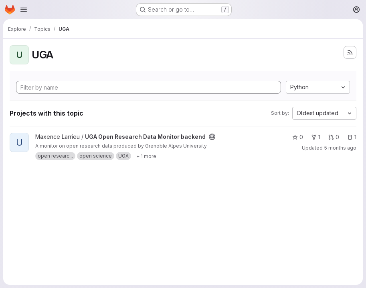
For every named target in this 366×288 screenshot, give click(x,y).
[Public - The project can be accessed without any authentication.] (212, 137)
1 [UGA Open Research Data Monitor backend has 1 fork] (315, 137)
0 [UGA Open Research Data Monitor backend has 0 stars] (297, 137)
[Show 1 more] (146, 156)
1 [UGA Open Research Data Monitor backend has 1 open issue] (351, 137)
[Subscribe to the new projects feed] (350, 52)
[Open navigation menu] (23, 9)
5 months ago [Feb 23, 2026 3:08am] (340, 148)
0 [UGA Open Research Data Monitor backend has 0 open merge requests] (333, 137)
